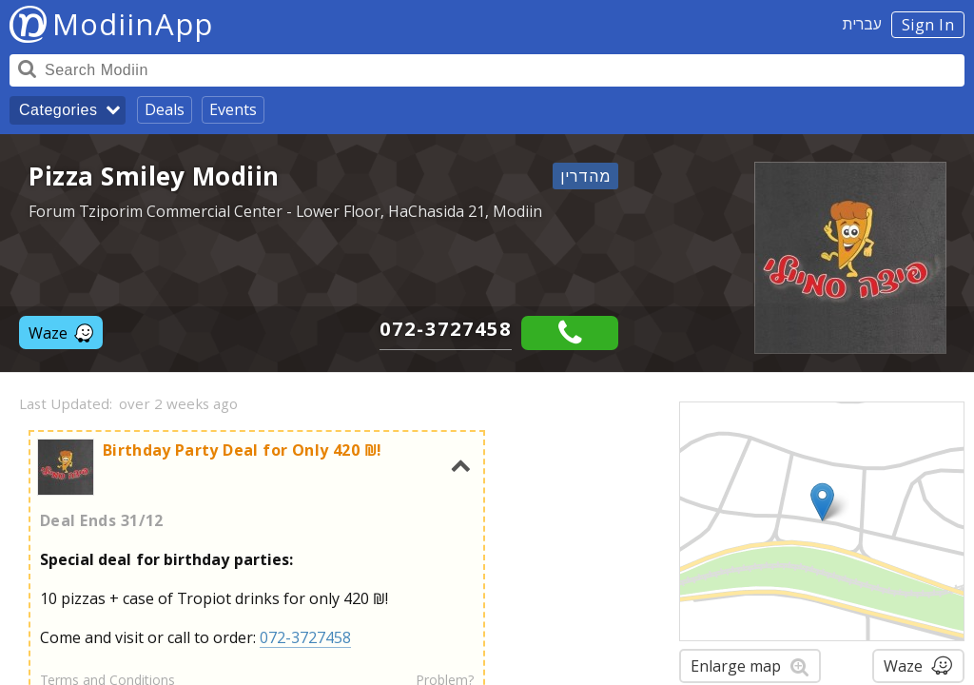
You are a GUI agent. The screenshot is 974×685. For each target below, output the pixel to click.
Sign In (928, 24)
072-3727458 (446, 329)
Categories (58, 110)
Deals (165, 109)
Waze (61, 332)
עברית (862, 23)
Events (233, 109)
